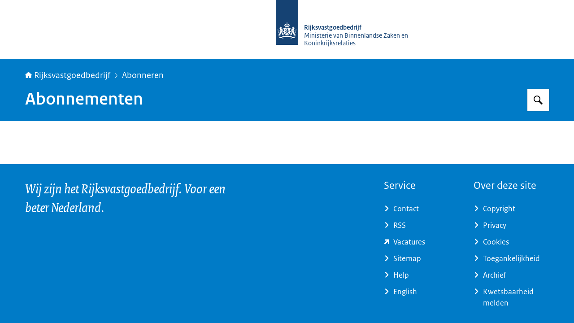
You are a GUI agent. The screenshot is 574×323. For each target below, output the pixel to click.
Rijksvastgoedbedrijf (67, 75)
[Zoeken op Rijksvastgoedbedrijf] (538, 100)
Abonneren (143, 75)
